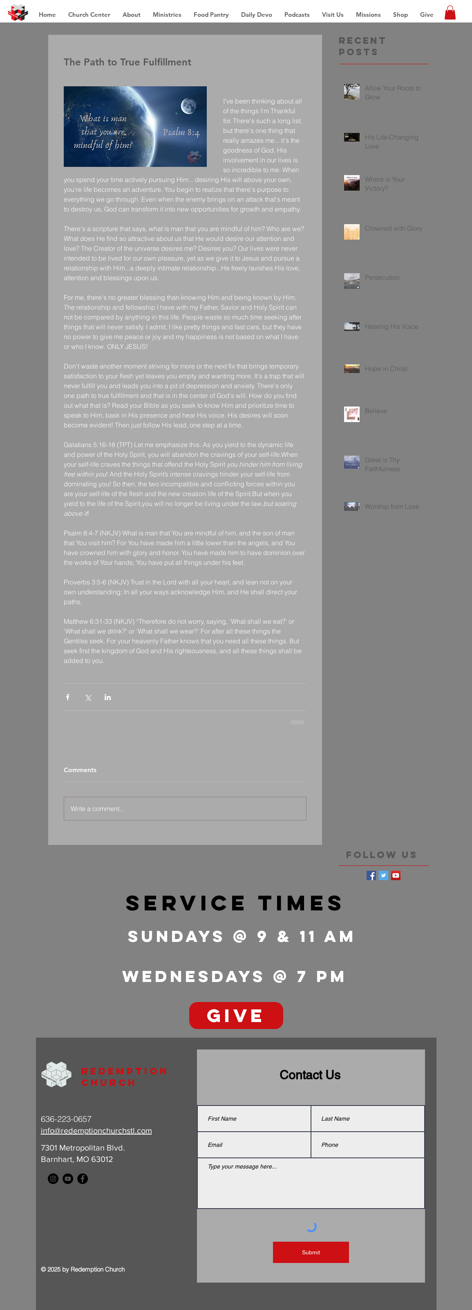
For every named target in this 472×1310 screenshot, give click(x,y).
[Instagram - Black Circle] (53, 1178)
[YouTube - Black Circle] (68, 1178)
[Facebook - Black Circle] (82, 1178)
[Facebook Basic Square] (371, 875)
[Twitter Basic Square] (383, 875)
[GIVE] (236, 1015)
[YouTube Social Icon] (395, 875)
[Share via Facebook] (68, 697)
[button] (368, 14)
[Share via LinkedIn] (108, 697)
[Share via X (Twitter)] (88, 697)
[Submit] (311, 1252)
